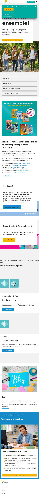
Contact (4, 490)
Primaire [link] (19, 78)
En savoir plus (8, 309)
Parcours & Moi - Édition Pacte (19, 165)
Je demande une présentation (13, 40)
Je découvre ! (9, 239)
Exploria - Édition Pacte (18, 172)
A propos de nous (6, 488)
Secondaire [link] (19, 83)
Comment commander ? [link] (19, 93)
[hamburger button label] (2, 1)
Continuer (8, 9)
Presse (3, 493)
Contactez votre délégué (11, 207)
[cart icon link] (36, 2)
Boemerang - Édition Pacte (20, 169)
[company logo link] (7, 1)
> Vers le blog (5, 408)
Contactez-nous (19, 475)
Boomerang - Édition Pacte (17, 167)
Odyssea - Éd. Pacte (22, 170)
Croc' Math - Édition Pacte (22, 163)
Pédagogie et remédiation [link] (19, 88)
